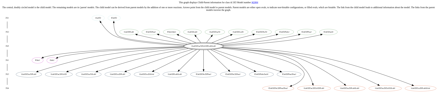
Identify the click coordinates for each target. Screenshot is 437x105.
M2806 (254, 2)
